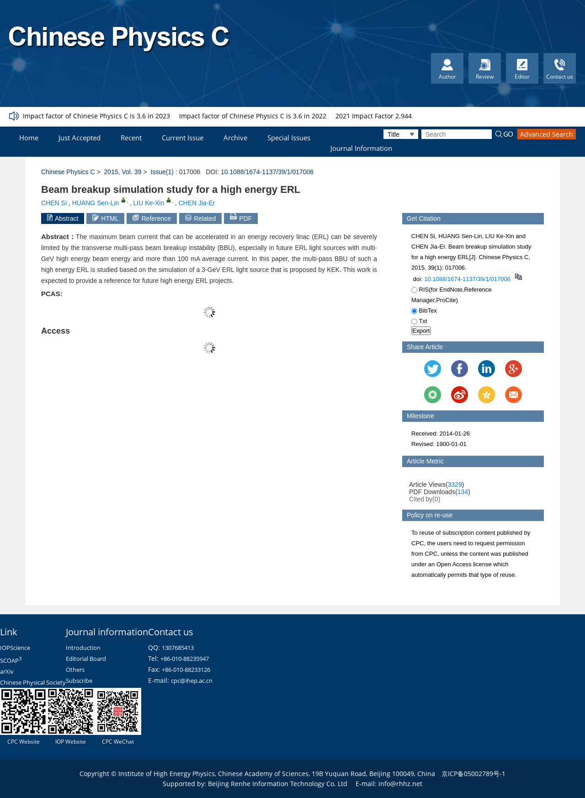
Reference (152, 218)
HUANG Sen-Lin (95, 203)
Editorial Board (86, 658)
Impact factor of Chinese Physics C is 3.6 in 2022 (252, 116)
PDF (241, 217)
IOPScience (15, 648)
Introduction (83, 648)
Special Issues (288, 137)
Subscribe (79, 680)
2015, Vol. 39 (123, 172)
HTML (105, 218)
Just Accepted (79, 137)
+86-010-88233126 (186, 669)
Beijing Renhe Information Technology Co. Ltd (277, 783)
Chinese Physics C (68, 172)
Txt (419, 321)
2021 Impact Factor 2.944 (373, 116)
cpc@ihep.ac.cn (192, 680)
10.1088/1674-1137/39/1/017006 (267, 172)
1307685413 (178, 648)
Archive (235, 137)
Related (200, 218)
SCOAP (10, 660)
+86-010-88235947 (184, 658)
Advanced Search (546, 134)
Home (28, 137)
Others (75, 669)
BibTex (424, 310)
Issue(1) (162, 172)
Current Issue (182, 137)
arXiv (7, 671)
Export (421, 330)
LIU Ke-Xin (149, 203)
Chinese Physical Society (33, 682)
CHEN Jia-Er (196, 203)
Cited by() (425, 499)
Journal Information (361, 148)
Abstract (62, 218)
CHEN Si (54, 203)
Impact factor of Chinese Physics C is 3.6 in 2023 (96, 116)
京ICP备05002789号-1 (473, 773)
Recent (131, 137)
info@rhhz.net (400, 783)
